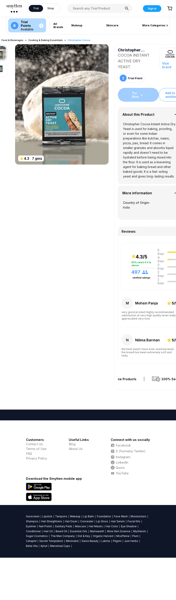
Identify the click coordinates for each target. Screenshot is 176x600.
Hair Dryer (71, 521)
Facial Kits (134, 521)
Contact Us (34, 444)
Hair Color (112, 526)
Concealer (86, 521)
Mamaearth (97, 531)
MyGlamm (139, 531)
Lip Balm (88, 516)
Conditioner (33, 531)
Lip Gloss (102, 521)
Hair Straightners (51, 521)
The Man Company (63, 536)
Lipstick (47, 516)
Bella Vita (32, 546)
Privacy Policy (36, 458)
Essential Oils (78, 531)
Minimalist (72, 541)
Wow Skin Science (118, 531)
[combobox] (99, 8)
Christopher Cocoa (79, 40)
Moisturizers (138, 516)
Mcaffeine (123, 536)
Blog (72, 444)
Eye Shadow (129, 526)
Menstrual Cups (60, 546)
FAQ (29, 453)
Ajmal (43, 546)
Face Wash (121, 516)
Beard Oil (61, 531)
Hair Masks (96, 526)
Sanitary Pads (63, 526)
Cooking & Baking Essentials (45, 40)
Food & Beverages (12, 40)
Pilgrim (117, 541)
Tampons (61, 516)
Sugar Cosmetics (37, 536)
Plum (135, 536)
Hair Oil (48, 531)
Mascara (80, 526)
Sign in (152, 8)
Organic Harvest (103, 536)
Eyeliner (31, 526)
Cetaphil (31, 541)
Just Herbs (131, 541)
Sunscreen (33, 516)
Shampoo (32, 521)
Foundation (104, 516)
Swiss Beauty (90, 541)
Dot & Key (84, 536)
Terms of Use (36, 449)
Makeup (75, 516)
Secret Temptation (51, 541)
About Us (76, 449)
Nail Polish (45, 526)
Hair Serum (118, 521)
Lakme (105, 541)
